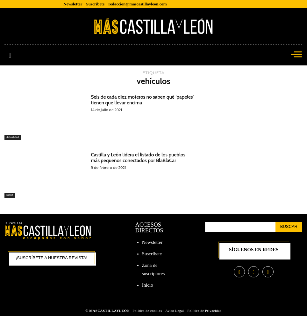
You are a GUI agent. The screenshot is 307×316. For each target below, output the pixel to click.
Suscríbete (152, 253)
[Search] (288, 227)
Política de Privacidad (204, 310)
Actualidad (12, 137)
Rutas (9, 195)
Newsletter (152, 242)
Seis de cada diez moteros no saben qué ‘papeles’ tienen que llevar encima (134, 100)
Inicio (147, 285)
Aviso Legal (175, 310)
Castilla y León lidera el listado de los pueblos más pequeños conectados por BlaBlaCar (140, 157)
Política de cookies (147, 310)
